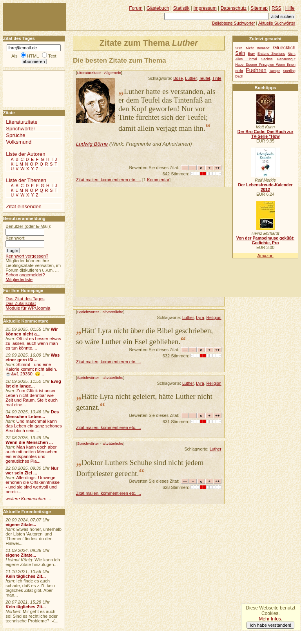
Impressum (205, 8)
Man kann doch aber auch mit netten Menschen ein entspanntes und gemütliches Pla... (31, 454)
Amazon (265, 255)
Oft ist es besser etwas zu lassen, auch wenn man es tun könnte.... (33, 343)
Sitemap (259, 8)
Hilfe (290, 8)
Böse (178, 78)
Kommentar (158, 179)
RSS (276, 8)
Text (52, 56)
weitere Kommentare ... (28, 498)
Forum (136, 8)
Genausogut (286, 59)
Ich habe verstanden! (270, 625)
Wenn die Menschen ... (29, 442)
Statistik (181, 8)
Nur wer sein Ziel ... (31, 470)
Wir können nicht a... (31, 331)
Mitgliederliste (19, 279)
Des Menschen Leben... (32, 414)
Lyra (200, 317)
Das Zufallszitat (20, 303)
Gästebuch (158, 8)
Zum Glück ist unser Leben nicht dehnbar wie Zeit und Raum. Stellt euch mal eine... (31, 397)
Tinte (216, 78)
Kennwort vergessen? (26, 256)
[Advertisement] (188, 242)
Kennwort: (15, 238)
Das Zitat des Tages (24, 298)
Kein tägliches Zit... (25, 576)
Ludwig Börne (92, 144)
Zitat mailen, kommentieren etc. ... (108, 179)
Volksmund (18, 142)
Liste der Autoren (25, 154)
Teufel (204, 78)
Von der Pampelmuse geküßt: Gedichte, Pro (265, 240)
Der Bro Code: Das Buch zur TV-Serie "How (266, 134)
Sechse (267, 59)
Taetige (274, 71)
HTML (33, 56)
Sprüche (15, 135)
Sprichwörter (88, 312)
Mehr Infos (270, 619)
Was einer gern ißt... (32, 357)
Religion (213, 317)
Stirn (238, 48)
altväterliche (112, 312)
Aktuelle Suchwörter (276, 23)
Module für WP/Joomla (27, 308)
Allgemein (112, 72)
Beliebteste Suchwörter (233, 23)
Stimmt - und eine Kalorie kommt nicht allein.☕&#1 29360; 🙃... (31, 369)
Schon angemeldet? (25, 274)
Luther (191, 78)
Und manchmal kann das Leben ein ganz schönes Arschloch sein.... (33, 426)
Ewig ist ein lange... (33, 383)
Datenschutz (234, 8)
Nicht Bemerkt (257, 48)
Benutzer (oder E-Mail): (28, 226)
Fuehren (256, 70)
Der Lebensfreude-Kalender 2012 (265, 187)
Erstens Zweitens (271, 54)
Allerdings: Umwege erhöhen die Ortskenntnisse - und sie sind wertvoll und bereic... (32, 484)
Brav (251, 54)
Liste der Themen (26, 180)
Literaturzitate (89, 72)
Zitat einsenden (24, 206)
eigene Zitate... (20, 524)
